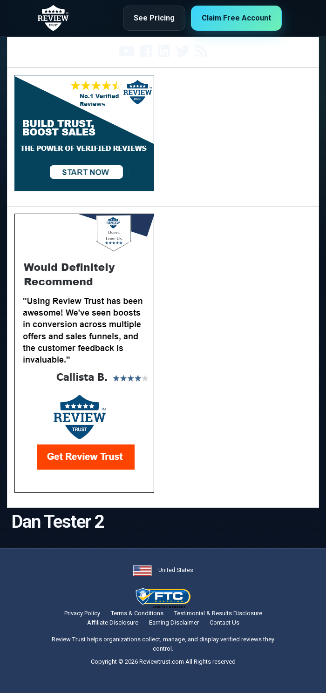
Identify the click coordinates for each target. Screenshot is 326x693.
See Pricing (154, 17)
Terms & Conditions (137, 613)
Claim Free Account (236, 17)
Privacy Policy (82, 613)
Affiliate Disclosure (112, 622)
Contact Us (224, 622)
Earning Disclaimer (174, 622)
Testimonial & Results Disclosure (218, 613)
